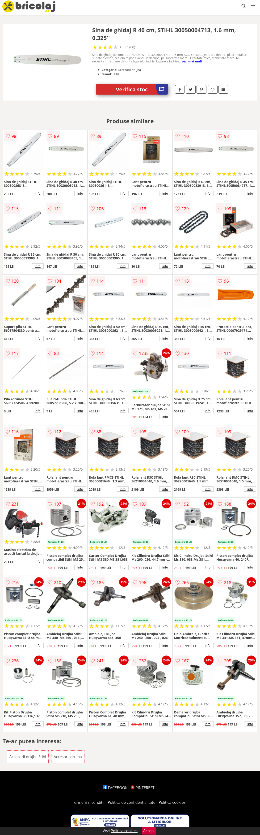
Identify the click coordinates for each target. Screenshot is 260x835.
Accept (149, 830)
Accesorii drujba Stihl (27, 756)
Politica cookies (172, 802)
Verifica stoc (142, 89)
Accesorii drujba (68, 756)
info (38, 193)
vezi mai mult (191, 61)
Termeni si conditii (88, 802)
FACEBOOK (115, 787)
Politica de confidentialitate (131, 802)
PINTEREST (142, 787)
